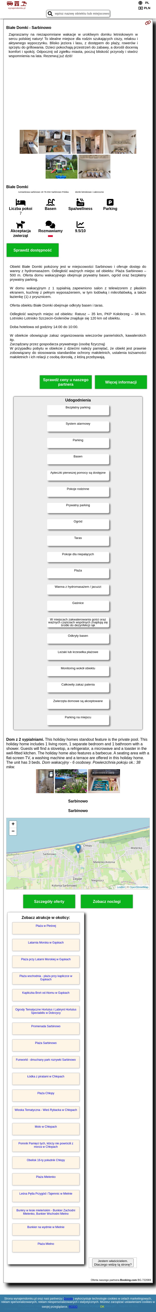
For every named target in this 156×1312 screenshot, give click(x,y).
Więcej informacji (121, 382)
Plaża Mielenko (45, 1177)
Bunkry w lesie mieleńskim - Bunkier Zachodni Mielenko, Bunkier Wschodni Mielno (46, 1212)
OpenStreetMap (139, 887)
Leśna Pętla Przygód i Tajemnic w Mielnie (45, 1193)
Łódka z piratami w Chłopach (45, 1076)
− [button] (13, 831)
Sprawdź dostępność (32, 250)
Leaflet (121, 887)
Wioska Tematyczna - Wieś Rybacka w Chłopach (46, 1110)
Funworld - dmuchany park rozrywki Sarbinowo (46, 1059)
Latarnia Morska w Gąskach (46, 942)
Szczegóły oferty (49, 902)
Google (68, 1298)
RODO (73, 1306)
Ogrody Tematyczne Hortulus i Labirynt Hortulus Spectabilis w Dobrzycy (46, 1011)
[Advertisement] (78, 93)
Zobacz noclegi (107, 902)
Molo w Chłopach (46, 1126)
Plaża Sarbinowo (46, 1043)
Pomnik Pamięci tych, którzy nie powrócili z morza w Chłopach (45, 1145)
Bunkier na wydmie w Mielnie (46, 1227)
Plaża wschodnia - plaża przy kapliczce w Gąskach (45, 977)
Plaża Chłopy (45, 1093)
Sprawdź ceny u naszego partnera (65, 382)
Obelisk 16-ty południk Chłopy (46, 1160)
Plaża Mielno (46, 1244)
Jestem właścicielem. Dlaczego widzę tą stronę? (113, 1262)
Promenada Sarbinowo (45, 1026)
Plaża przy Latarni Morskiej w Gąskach (46, 959)
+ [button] (13, 824)
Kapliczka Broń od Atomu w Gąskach (46, 992)
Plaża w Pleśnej (46, 926)
